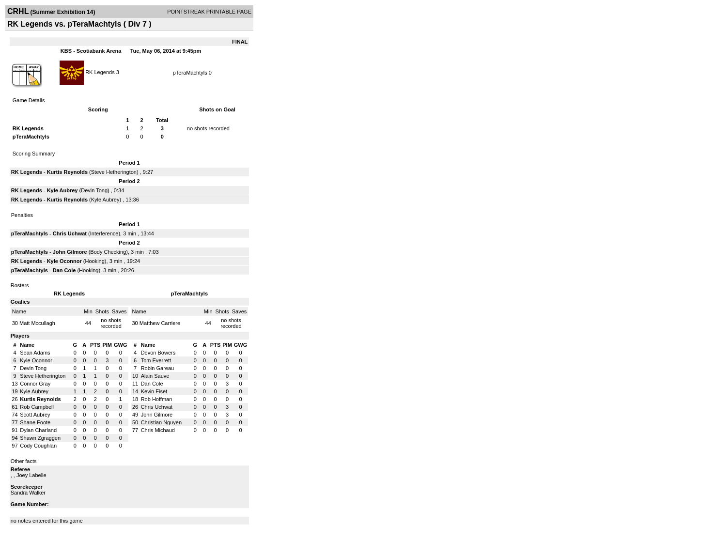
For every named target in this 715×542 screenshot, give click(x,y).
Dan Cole (64, 270)
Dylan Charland (38, 430)
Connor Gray (35, 384)
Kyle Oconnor (64, 261)
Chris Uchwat (70, 233)
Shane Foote (35, 422)
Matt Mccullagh (37, 323)
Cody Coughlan (38, 446)
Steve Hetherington (114, 172)
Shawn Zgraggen (40, 438)
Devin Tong (94, 190)
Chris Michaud (158, 430)
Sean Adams (35, 353)
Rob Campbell (37, 407)
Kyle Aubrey (62, 190)
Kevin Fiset (154, 391)
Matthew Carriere (160, 323)
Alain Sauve (155, 376)
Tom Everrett (156, 360)
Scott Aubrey (35, 415)
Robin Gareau (157, 368)
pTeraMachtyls (190, 73)
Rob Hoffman (156, 399)
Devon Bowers (158, 353)
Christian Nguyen (161, 422)
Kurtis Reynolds (67, 172)
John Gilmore (70, 252)
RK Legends (100, 72)
